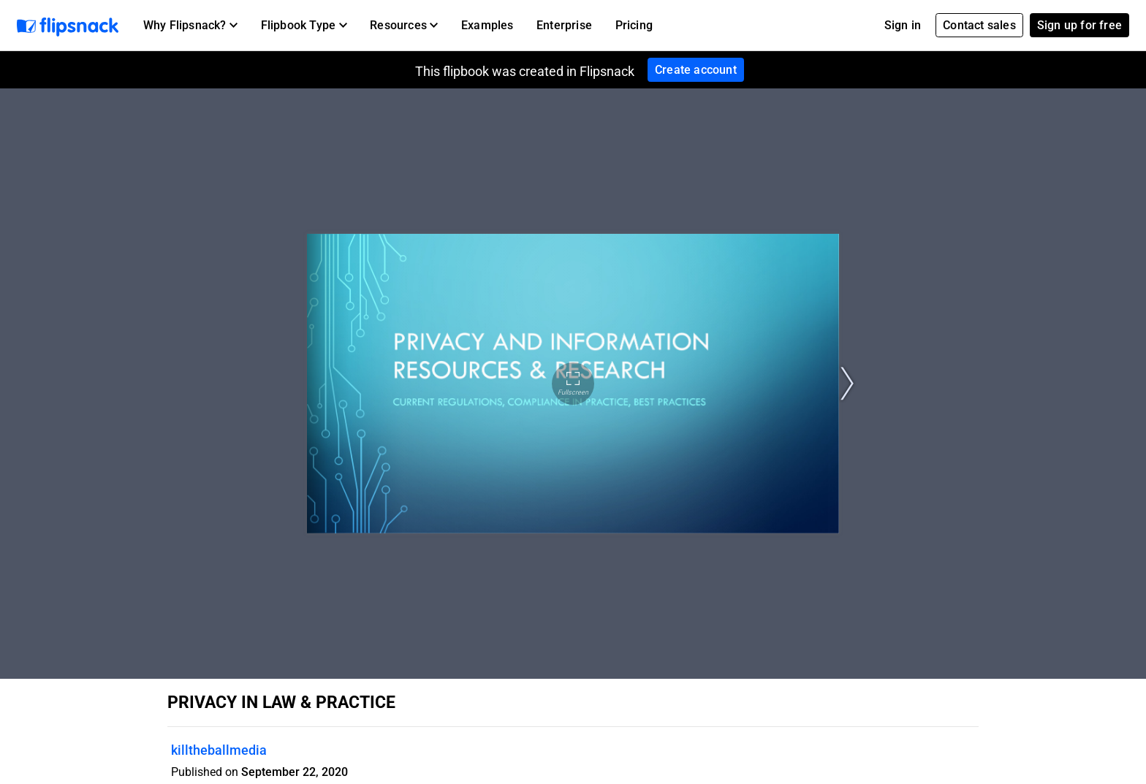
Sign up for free (1079, 25)
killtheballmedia (219, 750)
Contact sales (979, 25)
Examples (487, 25)
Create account (696, 70)
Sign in (902, 25)
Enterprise (564, 25)
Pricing (634, 25)
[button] (190, 25)
